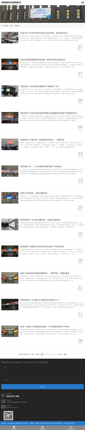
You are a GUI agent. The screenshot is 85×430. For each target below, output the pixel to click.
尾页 (65, 354)
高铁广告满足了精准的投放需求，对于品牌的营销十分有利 (44, 327)
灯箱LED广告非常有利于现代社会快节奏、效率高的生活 (43, 33)
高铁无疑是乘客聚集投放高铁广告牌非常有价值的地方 (43, 60)
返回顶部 (70, 428)
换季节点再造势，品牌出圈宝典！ (34, 193)
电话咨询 (42, 428)
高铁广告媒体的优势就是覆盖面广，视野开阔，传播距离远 (44, 273)
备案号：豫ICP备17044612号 (67, 423)
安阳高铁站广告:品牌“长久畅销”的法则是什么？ (40, 300)
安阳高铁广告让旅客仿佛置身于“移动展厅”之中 (39, 86)
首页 (11, 25)
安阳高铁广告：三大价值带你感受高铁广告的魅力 (41, 166)
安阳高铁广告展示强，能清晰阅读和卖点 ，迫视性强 (42, 140)
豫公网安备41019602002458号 (50, 423)
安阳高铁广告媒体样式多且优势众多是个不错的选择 (42, 246)
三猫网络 (31, 423)
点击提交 (42, 386)
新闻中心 (17, 25)
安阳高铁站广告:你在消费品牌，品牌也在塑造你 (40, 220)
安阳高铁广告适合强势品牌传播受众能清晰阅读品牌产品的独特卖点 (48, 113)
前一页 (37, 354)
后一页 (60, 354)
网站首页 (14, 428)
